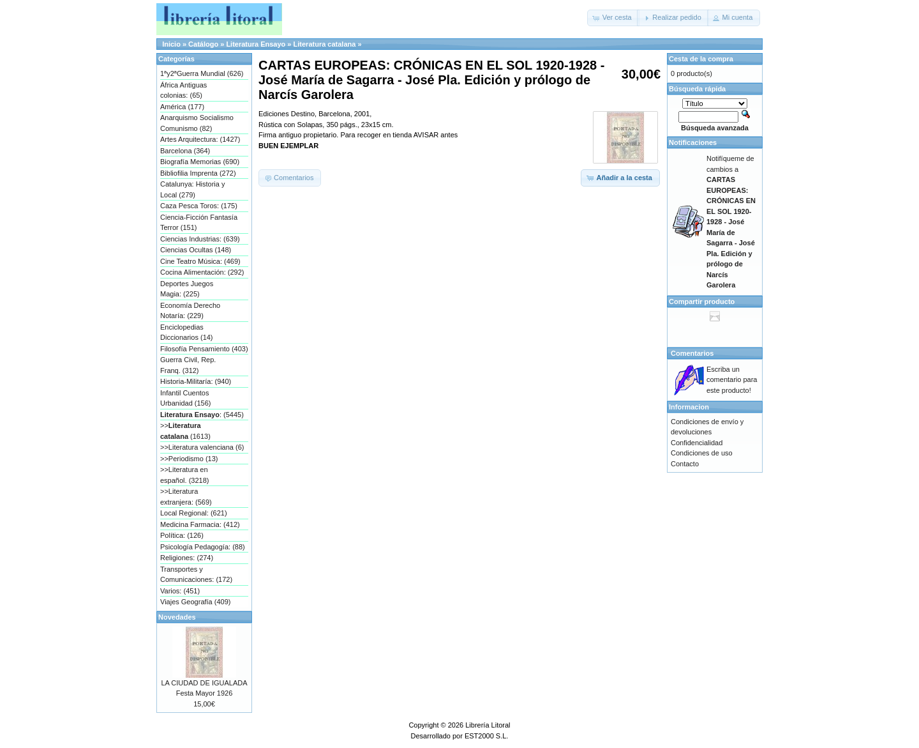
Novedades (177, 617)
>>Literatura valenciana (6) (202, 447)
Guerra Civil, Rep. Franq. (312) (188, 365)
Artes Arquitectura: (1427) (200, 139)
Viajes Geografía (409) (195, 602)
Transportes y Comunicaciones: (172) (196, 574)
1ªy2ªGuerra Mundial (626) (201, 73)
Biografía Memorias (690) (199, 161)
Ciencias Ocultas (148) (195, 250)
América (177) (182, 107)
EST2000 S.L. (487, 736)
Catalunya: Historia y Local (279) (192, 189)
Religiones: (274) (186, 557)
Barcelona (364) (185, 151)
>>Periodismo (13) (189, 458)
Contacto (685, 464)
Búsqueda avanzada (715, 128)
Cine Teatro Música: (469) (200, 261)
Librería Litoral (487, 725)
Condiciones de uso (702, 453)
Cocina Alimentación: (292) (202, 272)
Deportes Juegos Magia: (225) (186, 289)
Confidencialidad (696, 443)
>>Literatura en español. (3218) (184, 475)
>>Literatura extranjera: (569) (186, 496)
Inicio (171, 44)
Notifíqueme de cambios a (731, 222)
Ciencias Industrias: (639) (200, 239)
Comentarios (692, 353)
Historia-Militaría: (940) (195, 381)
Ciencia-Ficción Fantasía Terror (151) (198, 222)
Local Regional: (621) (193, 513)
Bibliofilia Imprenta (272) (198, 173)
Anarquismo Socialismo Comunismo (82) (197, 123)
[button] (613, 18)
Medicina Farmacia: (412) (200, 524)
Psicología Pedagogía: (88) (202, 547)
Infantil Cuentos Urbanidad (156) (185, 398)
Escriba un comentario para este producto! (732, 379)
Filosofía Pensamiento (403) (204, 349)
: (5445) (202, 414)
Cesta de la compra (701, 59)
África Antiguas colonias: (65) (183, 90)
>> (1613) (185, 431)
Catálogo (203, 44)
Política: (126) (182, 535)
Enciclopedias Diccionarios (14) (186, 332)
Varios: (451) (180, 591)
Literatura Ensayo (255, 44)
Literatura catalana (325, 44)
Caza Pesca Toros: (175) (198, 206)
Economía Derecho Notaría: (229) (190, 310)
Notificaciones (693, 142)
